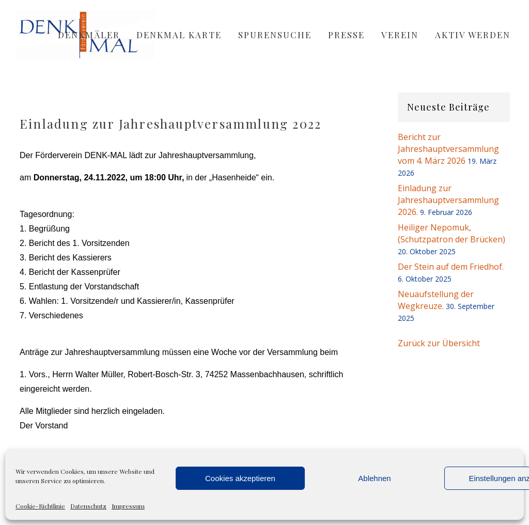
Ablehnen (374, 478)
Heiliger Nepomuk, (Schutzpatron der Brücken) (451, 233)
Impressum (128, 506)
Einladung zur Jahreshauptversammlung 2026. (448, 200)
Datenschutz (88, 506)
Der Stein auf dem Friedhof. (451, 266)
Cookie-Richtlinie (40, 506)
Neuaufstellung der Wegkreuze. (436, 300)
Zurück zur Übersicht (439, 343)
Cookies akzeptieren (240, 478)
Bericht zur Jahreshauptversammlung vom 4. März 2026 (448, 148)
